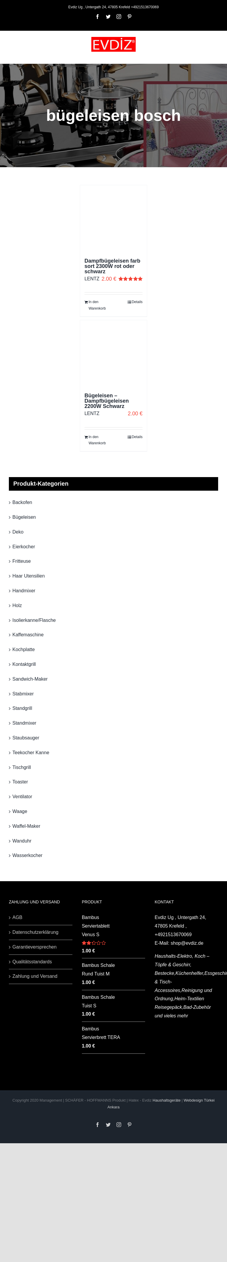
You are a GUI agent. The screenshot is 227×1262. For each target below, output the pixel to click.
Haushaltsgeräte (167, 1100)
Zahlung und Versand (34, 976)
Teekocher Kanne (30, 752)
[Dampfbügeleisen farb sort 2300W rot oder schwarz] (113, 218)
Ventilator (22, 796)
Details (137, 302)
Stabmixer (23, 693)
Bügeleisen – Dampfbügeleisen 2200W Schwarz (107, 401)
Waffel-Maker (26, 826)
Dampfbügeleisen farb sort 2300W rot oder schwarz (112, 266)
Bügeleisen (24, 517)
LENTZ (92, 278)
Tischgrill (21, 767)
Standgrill (22, 708)
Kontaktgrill (24, 664)
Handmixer (23, 590)
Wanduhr (21, 840)
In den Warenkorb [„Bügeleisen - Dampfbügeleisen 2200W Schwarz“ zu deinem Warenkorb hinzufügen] (97, 440)
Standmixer (24, 723)
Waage (19, 811)
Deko (17, 531)
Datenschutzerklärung (35, 932)
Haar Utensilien (28, 575)
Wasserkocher (27, 855)
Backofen (22, 502)
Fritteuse (21, 561)
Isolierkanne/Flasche (34, 620)
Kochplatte (23, 649)
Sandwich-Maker (30, 679)
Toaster (20, 781)
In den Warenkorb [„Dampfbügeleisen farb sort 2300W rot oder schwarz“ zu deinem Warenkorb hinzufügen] (97, 305)
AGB (17, 917)
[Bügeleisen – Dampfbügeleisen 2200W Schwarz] (113, 353)
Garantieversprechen (34, 946)
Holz (17, 605)
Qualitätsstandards (32, 961)
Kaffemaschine (28, 634)
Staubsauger (25, 737)
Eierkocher (23, 546)
